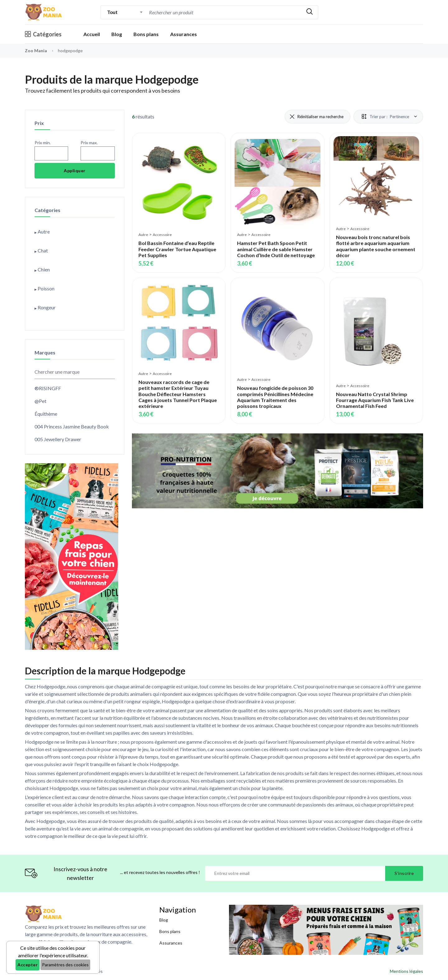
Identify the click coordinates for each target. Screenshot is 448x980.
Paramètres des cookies (65, 964)
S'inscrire (404, 873)
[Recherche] (224, 12)
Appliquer (75, 170)
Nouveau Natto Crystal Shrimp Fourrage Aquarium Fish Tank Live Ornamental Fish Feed (375, 400)
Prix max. (89, 142)
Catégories (43, 34)
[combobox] (125, 12)
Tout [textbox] (112, 12)
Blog (116, 34)
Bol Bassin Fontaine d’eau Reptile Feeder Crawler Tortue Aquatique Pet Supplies (177, 249)
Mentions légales (406, 971)
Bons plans (146, 34)
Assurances (183, 34)
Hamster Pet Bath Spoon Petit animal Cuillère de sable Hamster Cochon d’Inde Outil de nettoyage (276, 249)
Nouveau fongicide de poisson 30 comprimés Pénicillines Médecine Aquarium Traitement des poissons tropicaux (275, 397)
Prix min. (43, 142)
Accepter (27, 964)
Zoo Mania (36, 50)
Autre (143, 234)
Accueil (91, 34)
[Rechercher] (309, 12)
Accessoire (162, 234)
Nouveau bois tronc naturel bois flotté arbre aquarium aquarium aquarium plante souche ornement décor (375, 246)
